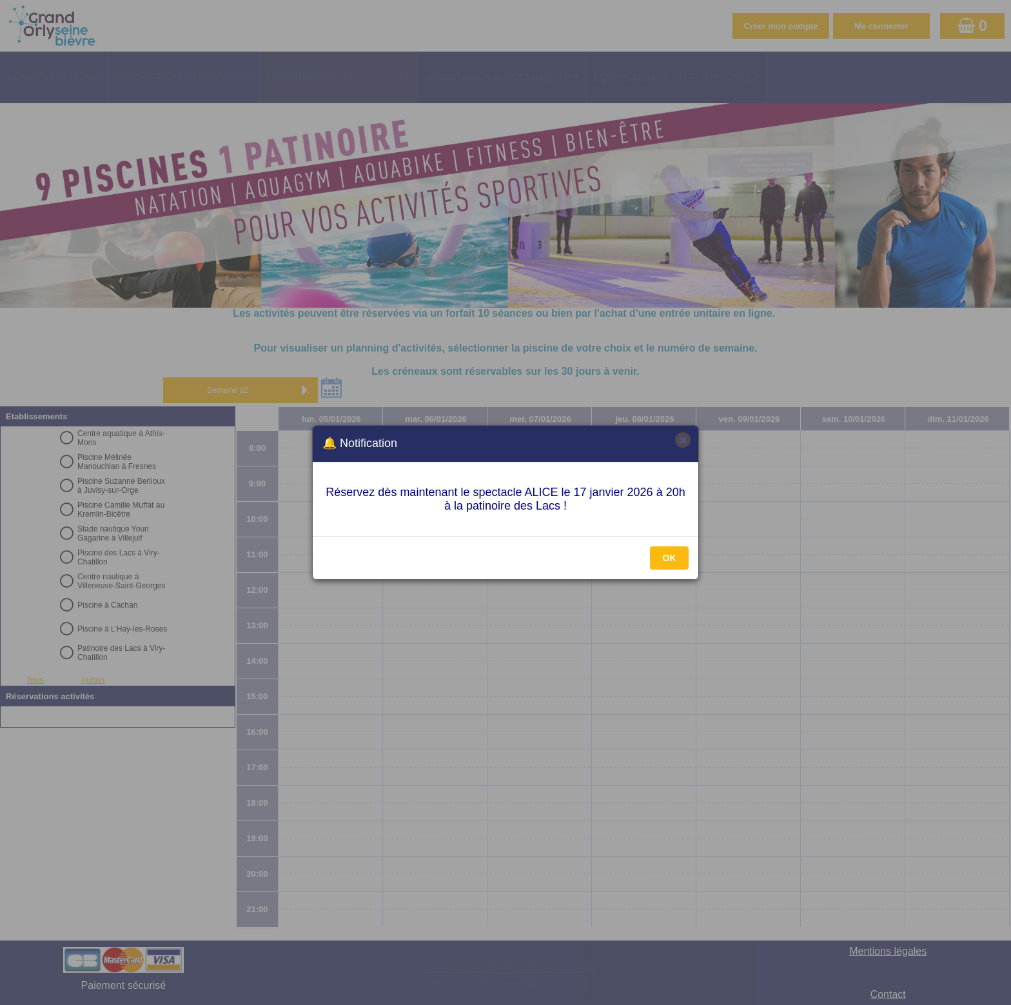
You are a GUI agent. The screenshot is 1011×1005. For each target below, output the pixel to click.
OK (669, 558)
